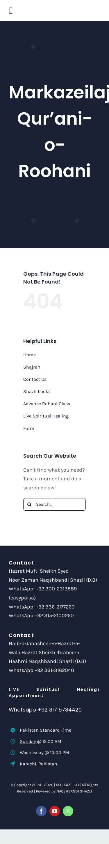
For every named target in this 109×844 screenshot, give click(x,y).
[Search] (29, 504)
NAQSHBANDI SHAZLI (74, 791)
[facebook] (41, 811)
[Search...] (54, 504)
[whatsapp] (68, 811)
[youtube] (54, 811)
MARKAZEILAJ (67, 785)
